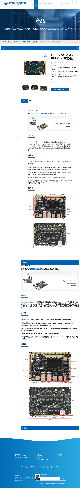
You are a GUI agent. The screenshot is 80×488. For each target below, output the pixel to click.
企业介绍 (62, 4)
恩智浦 (35, 42)
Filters (40, 48)
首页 (32, 4)
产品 (36, 4)
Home (4, 42)
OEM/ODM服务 (48, 4)
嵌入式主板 (16, 42)
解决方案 (40, 4)
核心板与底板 (26, 42)
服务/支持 (56, 4)
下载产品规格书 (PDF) (60, 89)
